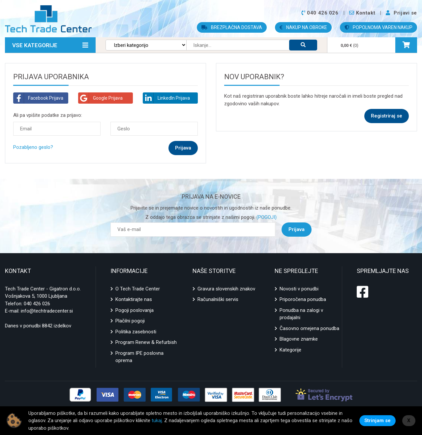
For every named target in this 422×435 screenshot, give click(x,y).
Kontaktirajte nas (133, 299)
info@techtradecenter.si (47, 311)
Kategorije (290, 350)
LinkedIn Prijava (166, 98)
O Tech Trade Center (137, 289)
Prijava (296, 229)
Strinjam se (377, 420)
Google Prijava (100, 98)
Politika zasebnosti (135, 332)
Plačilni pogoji (130, 321)
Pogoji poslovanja (134, 310)
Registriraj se (386, 116)
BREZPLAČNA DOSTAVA (231, 27)
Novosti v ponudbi (299, 289)
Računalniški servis (217, 299)
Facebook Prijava (38, 98)
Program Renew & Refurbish (146, 342)
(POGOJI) (266, 217)
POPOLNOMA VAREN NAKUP (378, 27)
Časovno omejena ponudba (309, 328)
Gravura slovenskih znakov (226, 289)
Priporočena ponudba (303, 299)
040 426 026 (37, 304)
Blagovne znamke (299, 339)
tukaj (157, 420)
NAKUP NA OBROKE (303, 27)
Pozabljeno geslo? (33, 147)
